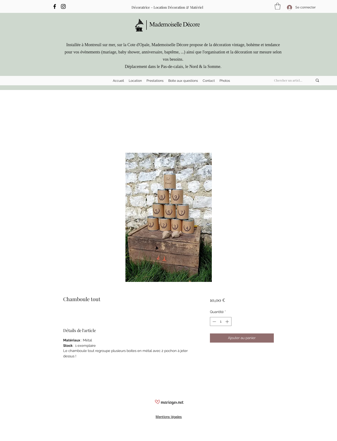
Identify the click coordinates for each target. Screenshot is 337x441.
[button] (135, 80)
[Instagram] (63, 6)
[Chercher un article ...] (289, 80)
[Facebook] (54, 6)
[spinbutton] (220, 321)
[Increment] (227, 321)
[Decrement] (214, 321)
